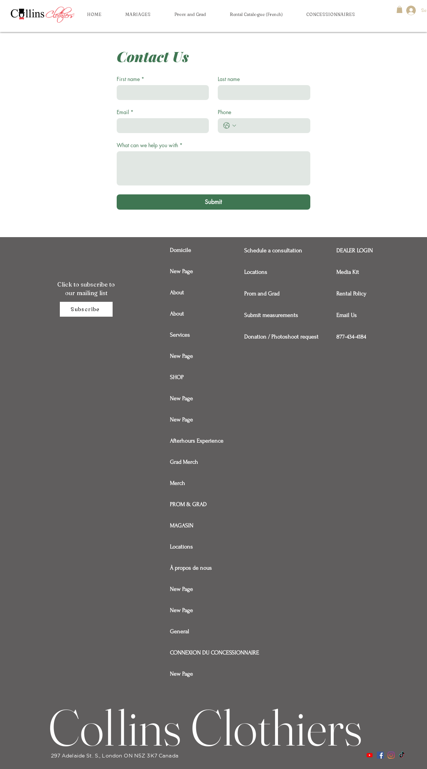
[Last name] (262, 92)
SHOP (177, 377)
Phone (224, 112)
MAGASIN (181, 525)
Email (125, 112)
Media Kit (347, 272)
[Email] (161, 125)
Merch (177, 483)
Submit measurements (270, 315)
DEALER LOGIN (354, 250)
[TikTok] (401, 755)
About (177, 292)
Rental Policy (351, 293)
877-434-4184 (351, 336)
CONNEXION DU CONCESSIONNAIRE (196, 652)
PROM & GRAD (188, 504)
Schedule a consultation (270, 250)
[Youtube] (369, 755)
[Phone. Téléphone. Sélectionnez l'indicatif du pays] (229, 125)
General (179, 631)
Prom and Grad (261, 293)
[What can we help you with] (213, 168)
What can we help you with (149, 145)
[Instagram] (391, 755)
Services (180, 335)
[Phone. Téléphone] (271, 125)
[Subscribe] (86, 309)
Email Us (346, 315)
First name (130, 79)
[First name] (161, 92)
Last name (229, 79)
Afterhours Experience (196, 440)
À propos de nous (191, 568)
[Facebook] (380, 755)
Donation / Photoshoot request (270, 336)
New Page (181, 271)
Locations (181, 546)
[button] (330, 14)
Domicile (180, 250)
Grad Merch (184, 462)
